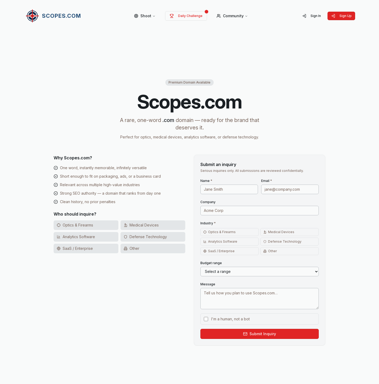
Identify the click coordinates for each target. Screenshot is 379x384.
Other (270, 251)
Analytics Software (220, 241)
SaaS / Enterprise (219, 251)
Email (266, 181)
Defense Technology (282, 241)
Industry (208, 223)
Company (208, 202)
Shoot (145, 16)
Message (207, 284)
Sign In (311, 16)
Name (206, 181)
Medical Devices (278, 232)
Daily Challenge (186, 16)
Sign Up (341, 16)
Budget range (211, 263)
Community (232, 16)
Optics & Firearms (219, 232)
